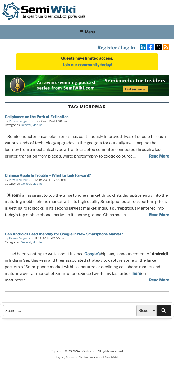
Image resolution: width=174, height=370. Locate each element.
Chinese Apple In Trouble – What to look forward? (48, 175)
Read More (159, 156)
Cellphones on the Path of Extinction (36, 116)
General (26, 125)
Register (107, 47)
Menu (87, 32)
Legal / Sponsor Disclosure (75, 357)
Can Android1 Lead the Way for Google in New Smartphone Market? (64, 234)
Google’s (92, 254)
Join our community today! (87, 65)
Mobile (37, 125)
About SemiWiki (107, 357)
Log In (128, 47)
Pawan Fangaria (19, 121)
